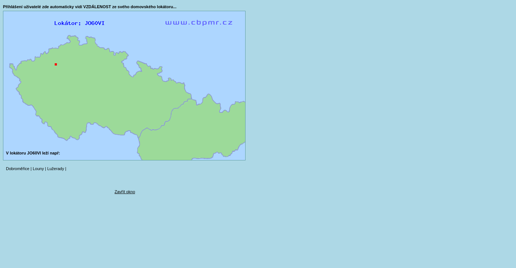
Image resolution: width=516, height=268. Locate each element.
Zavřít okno (125, 191)
